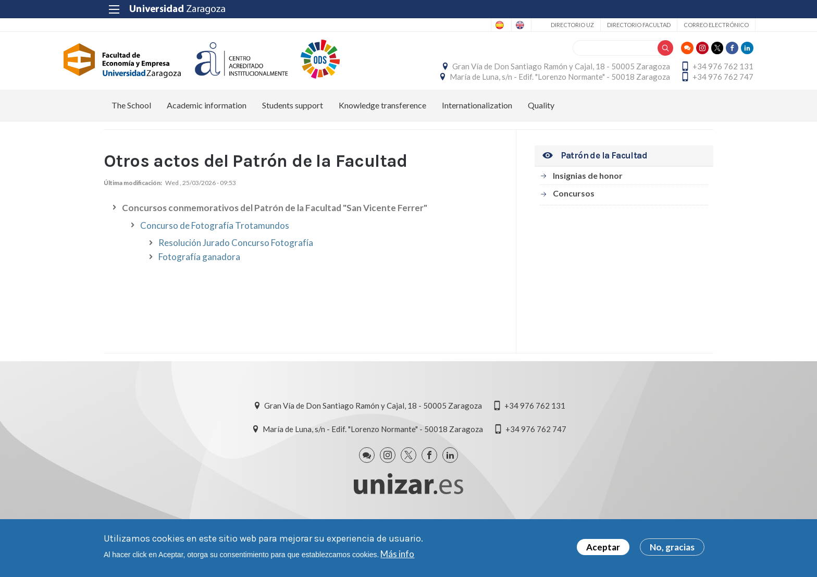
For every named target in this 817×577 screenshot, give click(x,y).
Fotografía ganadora (199, 293)
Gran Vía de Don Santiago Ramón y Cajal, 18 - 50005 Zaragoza (604, 71)
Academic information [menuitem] (206, 141)
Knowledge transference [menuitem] (382, 141)
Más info (397, 553)
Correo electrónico (674, 24)
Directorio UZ (530, 24)
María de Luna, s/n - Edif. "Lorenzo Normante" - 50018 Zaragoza (603, 94)
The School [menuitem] (131, 141)
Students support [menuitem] (292, 141)
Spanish (433, 25)
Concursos (574, 229)
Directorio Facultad (596, 24)
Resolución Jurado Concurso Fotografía (235, 279)
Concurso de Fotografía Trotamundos (214, 261)
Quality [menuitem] (541, 141)
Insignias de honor (588, 211)
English (474, 25)
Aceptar (603, 547)
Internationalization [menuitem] (477, 141)
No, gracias (672, 547)
